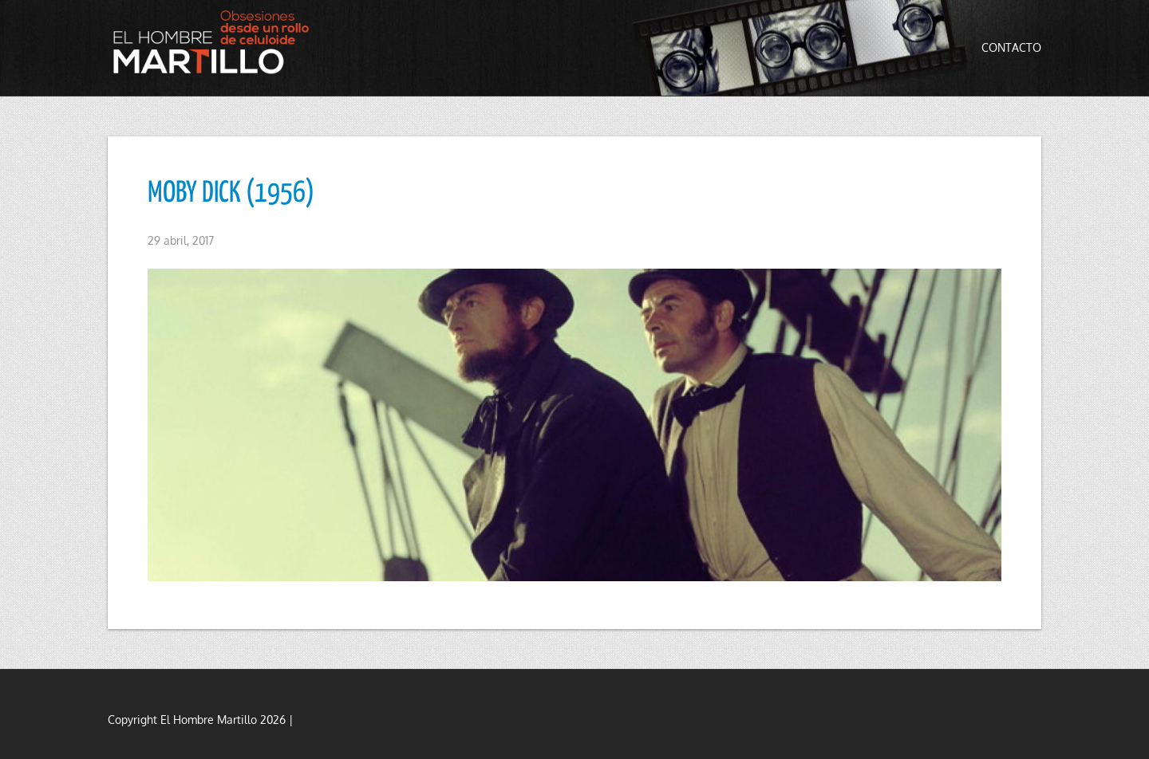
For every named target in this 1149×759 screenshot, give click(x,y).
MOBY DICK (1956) (231, 193)
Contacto (1011, 47)
